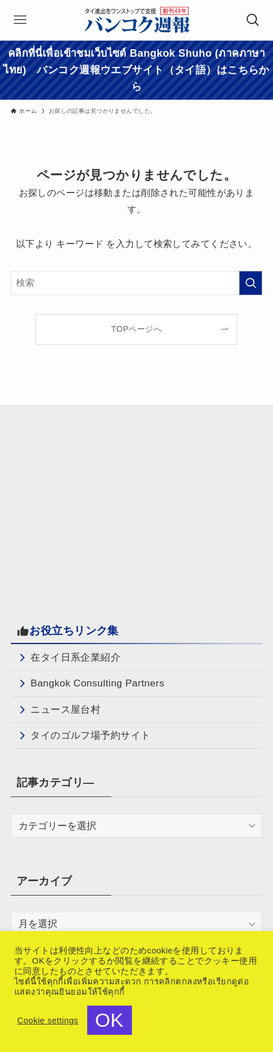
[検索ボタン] (253, 20)
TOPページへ (136, 328)
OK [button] (109, 1020)
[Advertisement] (107, 504)
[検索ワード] (136, 283)
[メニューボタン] (20, 20)
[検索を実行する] (250, 283)
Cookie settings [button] (48, 1020)
